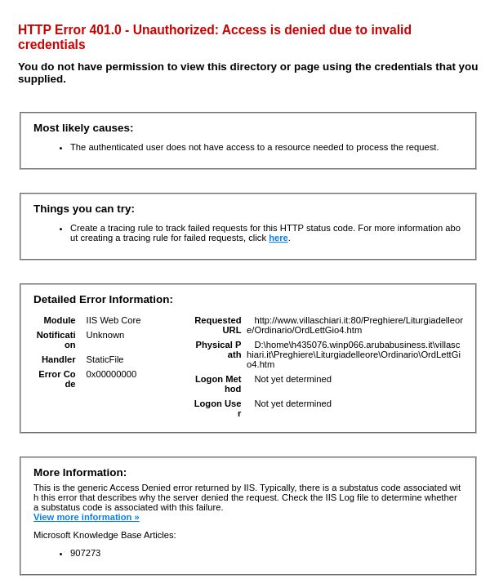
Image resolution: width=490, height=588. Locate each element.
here (278, 238)
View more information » (86, 517)
